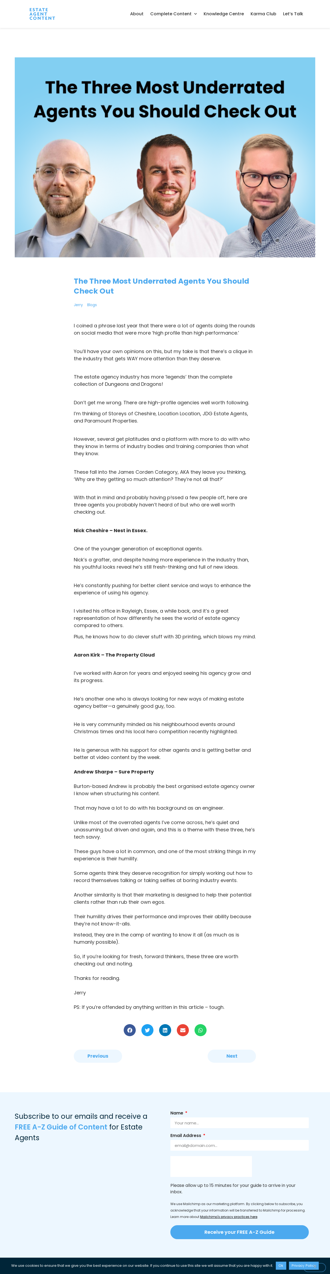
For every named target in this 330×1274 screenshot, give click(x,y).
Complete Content (173, 14)
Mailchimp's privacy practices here (228, 1216)
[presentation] (211, 1166)
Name (177, 1113)
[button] (130, 1030)
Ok (281, 1265)
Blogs (92, 305)
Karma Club (263, 14)
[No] (314, 1267)
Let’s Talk (293, 14)
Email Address (186, 1136)
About (137, 14)
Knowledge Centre (224, 14)
